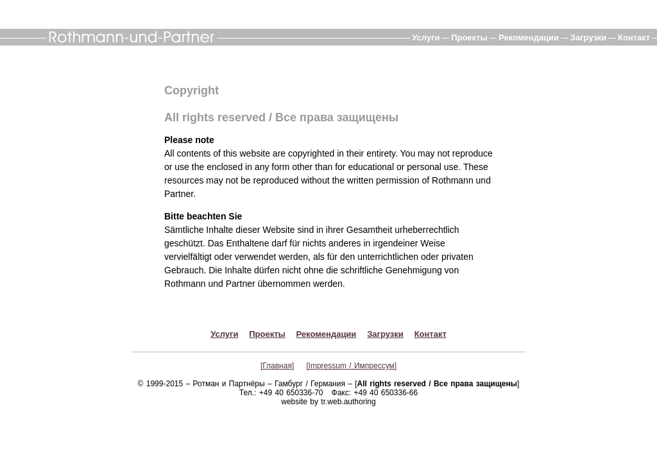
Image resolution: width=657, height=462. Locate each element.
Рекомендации (529, 37)
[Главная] (277, 365)
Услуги (425, 37)
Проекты (469, 37)
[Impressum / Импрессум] (351, 365)
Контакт (634, 37)
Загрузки (588, 37)
